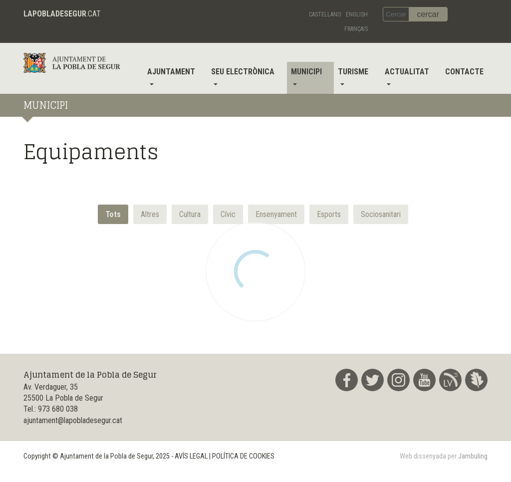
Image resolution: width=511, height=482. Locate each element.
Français (356, 28)
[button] (150, 214)
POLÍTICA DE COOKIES (243, 456)
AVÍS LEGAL (191, 456)
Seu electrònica (242, 71)
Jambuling (473, 456)
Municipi (306, 71)
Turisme (353, 71)
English (357, 14)
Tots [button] (113, 214)
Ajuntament (171, 71)
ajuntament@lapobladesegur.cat (72, 420)
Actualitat (407, 71)
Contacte (464, 71)
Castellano (325, 14)
